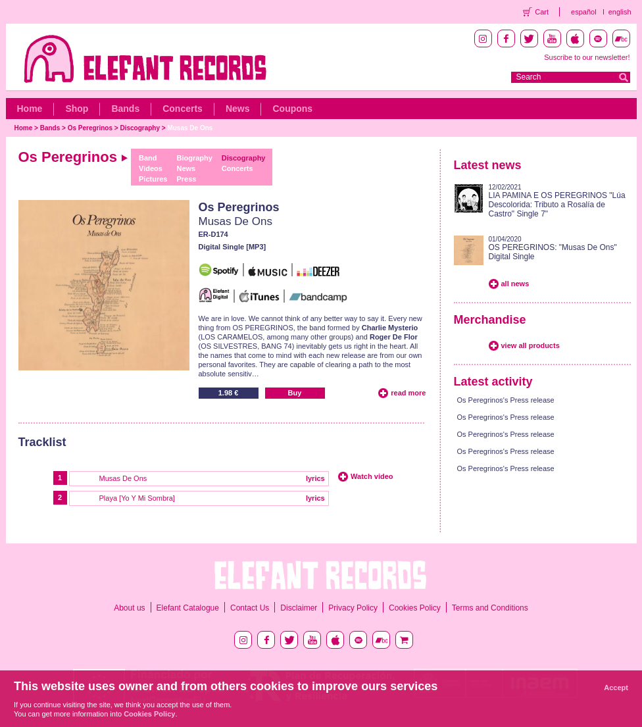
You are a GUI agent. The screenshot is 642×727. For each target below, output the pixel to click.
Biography (194, 158)
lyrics (315, 478)
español (584, 12)
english (619, 12)
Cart (542, 12)
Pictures (153, 179)
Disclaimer (298, 608)
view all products (530, 345)
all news (515, 284)
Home (30, 108)
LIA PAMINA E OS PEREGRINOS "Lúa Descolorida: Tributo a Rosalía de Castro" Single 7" (557, 204)
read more (408, 393)
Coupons (292, 108)
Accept (616, 687)
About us (129, 608)
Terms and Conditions (490, 608)
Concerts (182, 108)
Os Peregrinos (90, 128)
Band (148, 158)
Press (186, 179)
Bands (125, 108)
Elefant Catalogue (188, 608)
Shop (76, 108)
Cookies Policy (415, 608)
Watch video (372, 476)
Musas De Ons (189, 128)
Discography (140, 128)
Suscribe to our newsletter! (587, 57)
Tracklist (42, 442)
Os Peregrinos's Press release (506, 400)
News (238, 108)
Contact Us (249, 608)
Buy (295, 393)
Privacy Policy (353, 608)
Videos (150, 168)
